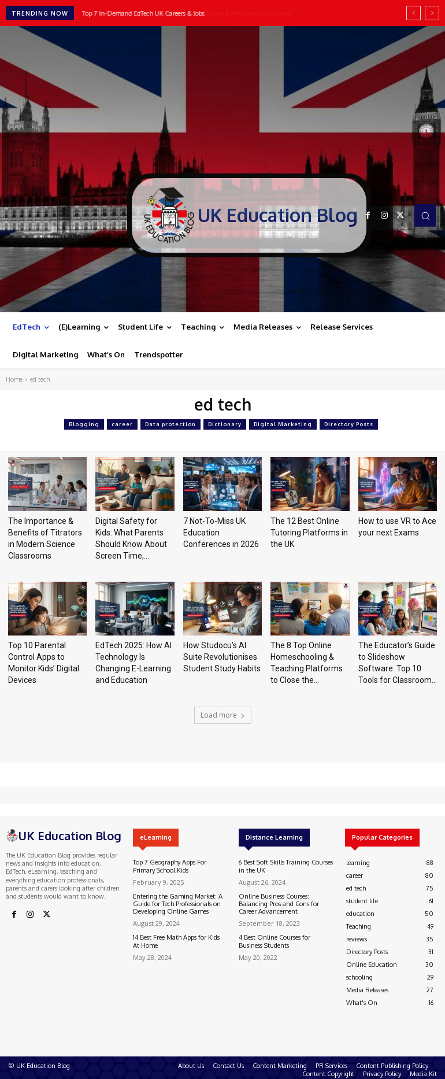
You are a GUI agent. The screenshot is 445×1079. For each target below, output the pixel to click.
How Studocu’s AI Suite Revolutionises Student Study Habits (222, 657)
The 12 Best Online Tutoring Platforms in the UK (309, 532)
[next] (432, 13)
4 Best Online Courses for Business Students (274, 941)
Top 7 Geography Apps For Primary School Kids (169, 866)
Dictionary (224, 424)
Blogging (84, 424)
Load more (223, 715)
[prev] (413, 13)
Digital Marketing (283, 424)
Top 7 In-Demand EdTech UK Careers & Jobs (144, 13)
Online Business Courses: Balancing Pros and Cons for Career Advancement (279, 903)
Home (14, 379)
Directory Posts (349, 424)
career (122, 424)
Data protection (170, 424)
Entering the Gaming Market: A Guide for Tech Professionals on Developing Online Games (177, 903)
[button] (425, 215)
